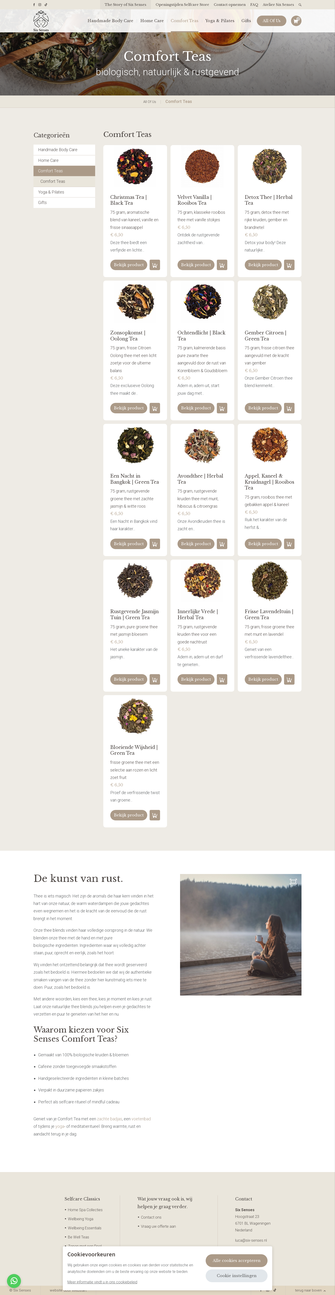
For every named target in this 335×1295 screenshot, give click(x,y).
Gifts (246, 21)
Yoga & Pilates (219, 21)
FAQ (254, 5)
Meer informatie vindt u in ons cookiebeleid (102, 1282)
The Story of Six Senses (125, 5)
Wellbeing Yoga (80, 1219)
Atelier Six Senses (278, 5)
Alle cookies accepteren (237, 1260)
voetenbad (141, 1118)
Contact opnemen (230, 5)
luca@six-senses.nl (251, 1240)
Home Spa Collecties (85, 1210)
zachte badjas (109, 1118)
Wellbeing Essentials (84, 1228)
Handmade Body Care (110, 21)
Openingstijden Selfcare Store (182, 5)
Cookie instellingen (237, 1275)
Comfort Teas (184, 21)
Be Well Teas (78, 1237)
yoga (59, 1126)
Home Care (152, 21)
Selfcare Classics (82, 1199)
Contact (243, 1199)
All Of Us (272, 21)
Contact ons (151, 1217)
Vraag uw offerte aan (158, 1226)
